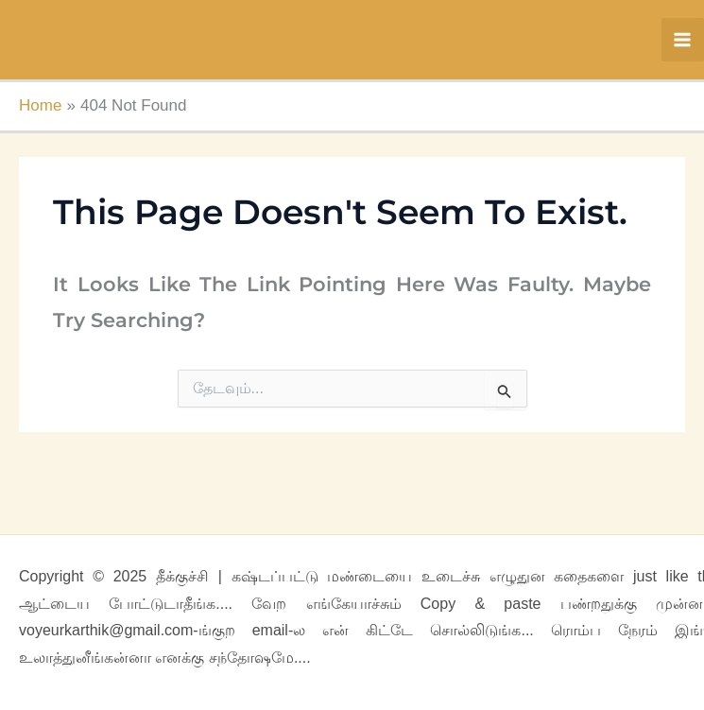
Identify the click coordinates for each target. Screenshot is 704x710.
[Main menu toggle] (683, 39)
